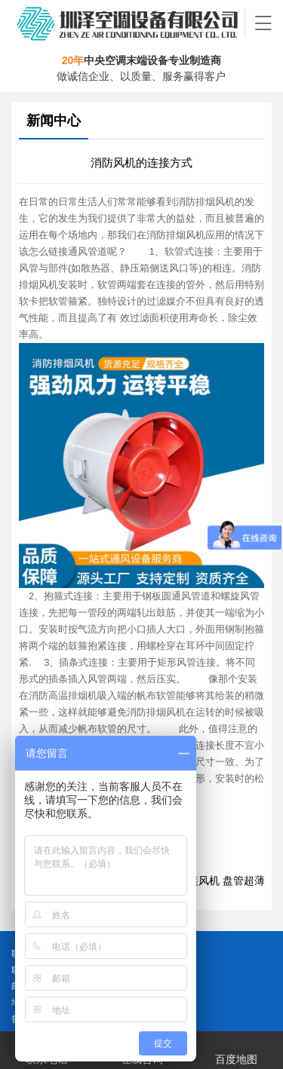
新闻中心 (53, 120)
